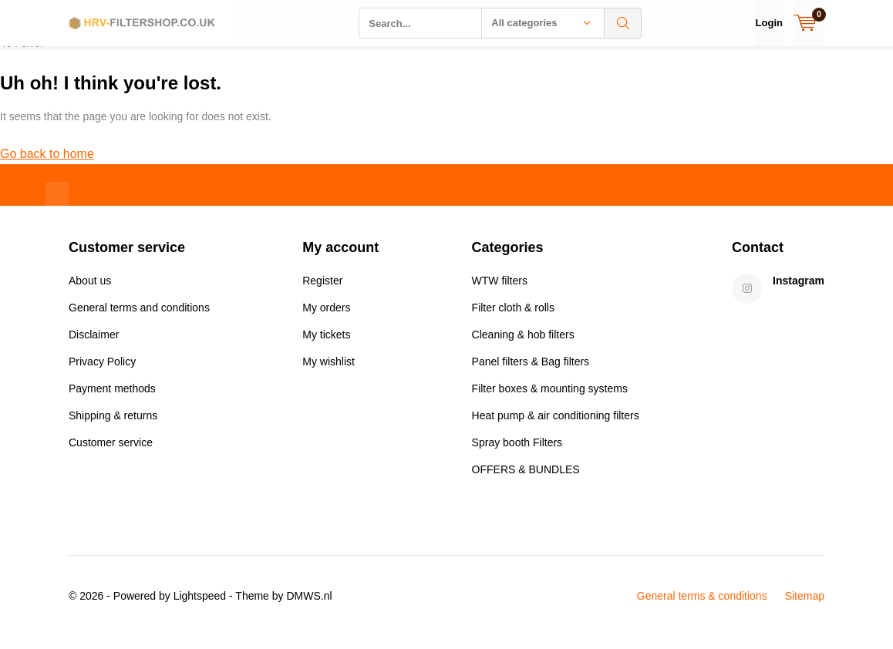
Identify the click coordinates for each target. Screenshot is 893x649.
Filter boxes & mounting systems (550, 400)
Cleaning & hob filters (523, 346)
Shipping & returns (113, 427)
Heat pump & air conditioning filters (555, 427)
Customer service (111, 454)
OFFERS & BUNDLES (526, 481)
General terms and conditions (139, 319)
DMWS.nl (309, 607)
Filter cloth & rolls (513, 319)
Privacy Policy (102, 373)
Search (623, 23)
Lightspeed (200, 607)
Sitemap (804, 607)
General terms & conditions (702, 607)
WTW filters (499, 292)
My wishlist (328, 373)
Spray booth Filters (517, 454)
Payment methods (112, 400)
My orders (326, 319)
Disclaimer (94, 346)
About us (90, 292)
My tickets (326, 346)
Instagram (798, 292)
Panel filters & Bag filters (531, 373)
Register (322, 292)
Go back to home (47, 165)
